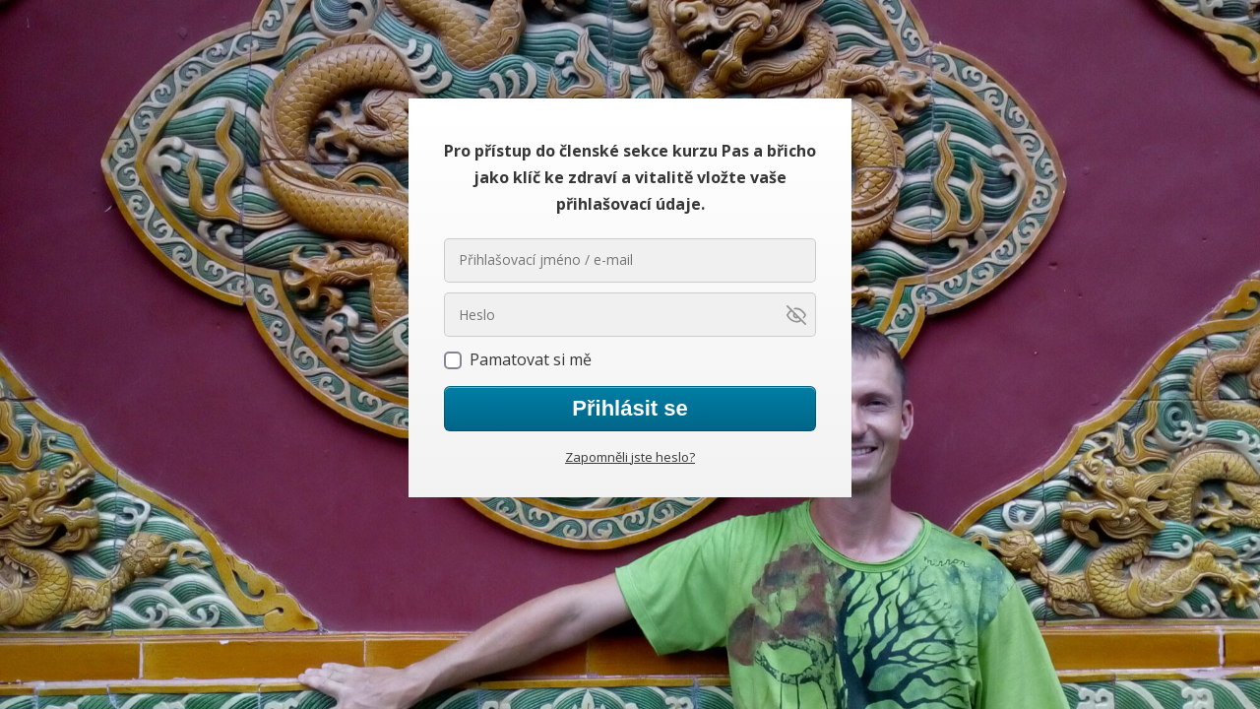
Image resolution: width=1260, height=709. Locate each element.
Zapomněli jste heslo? (630, 457)
